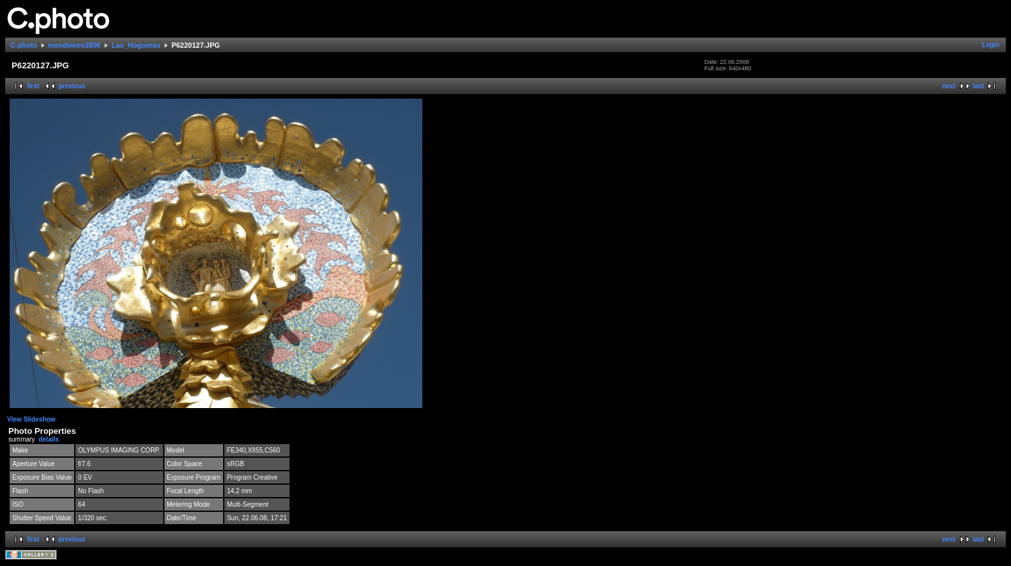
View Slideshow (31, 419)
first (33, 86)
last (978, 86)
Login (990, 44)
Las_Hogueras (136, 45)
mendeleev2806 (74, 45)
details (49, 439)
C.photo (23, 45)
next (949, 86)
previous (72, 86)
